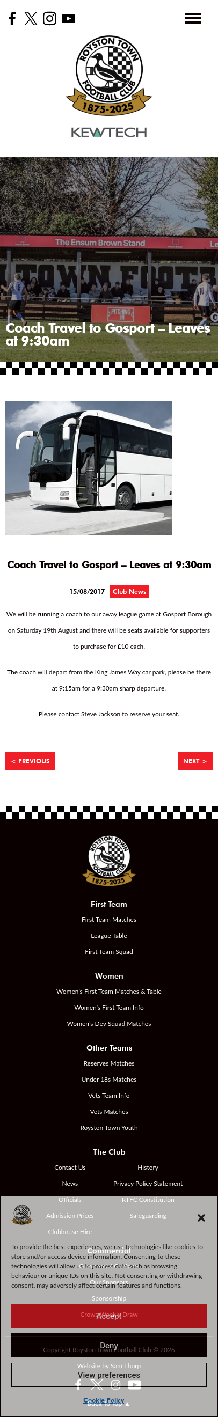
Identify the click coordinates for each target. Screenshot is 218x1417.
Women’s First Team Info (109, 1007)
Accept (108, 1316)
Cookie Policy (103, 1400)
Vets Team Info (108, 1095)
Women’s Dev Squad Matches (109, 1023)
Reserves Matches (108, 1063)
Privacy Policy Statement (148, 1183)
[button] (201, 1218)
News (70, 1183)
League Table (109, 935)
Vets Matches (109, 1111)
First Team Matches (109, 919)
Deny (109, 1345)
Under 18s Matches (109, 1079)
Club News (129, 592)
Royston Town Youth (108, 1128)
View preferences (109, 1375)
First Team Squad (109, 952)
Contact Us (69, 1167)
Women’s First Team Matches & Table (109, 991)
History (147, 1167)
